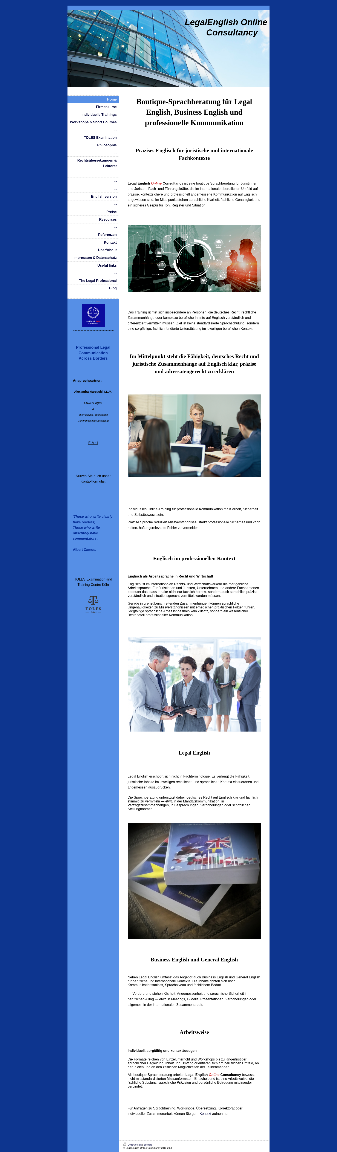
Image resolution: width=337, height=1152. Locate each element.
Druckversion (132, 1144)
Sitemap (148, 1144)
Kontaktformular (93, 481)
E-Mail (93, 443)
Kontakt (205, 1113)
